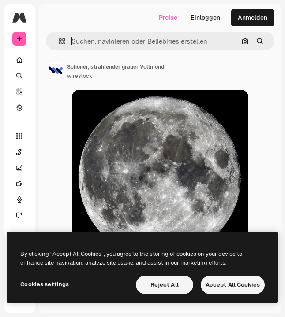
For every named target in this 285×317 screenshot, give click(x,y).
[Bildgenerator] (19, 168)
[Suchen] (19, 76)
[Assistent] (19, 215)
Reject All (164, 284)
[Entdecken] (19, 107)
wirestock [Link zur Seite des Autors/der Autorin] (79, 76)
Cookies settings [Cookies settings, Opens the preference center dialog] (44, 284)
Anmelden (252, 18)
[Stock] (19, 92)
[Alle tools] (19, 136)
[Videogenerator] (19, 184)
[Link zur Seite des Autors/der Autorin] (56, 70)
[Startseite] (19, 60)
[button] (58, 41)
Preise (168, 18)
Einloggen (205, 18)
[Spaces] (19, 152)
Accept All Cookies (233, 284)
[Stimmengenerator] (19, 199)
